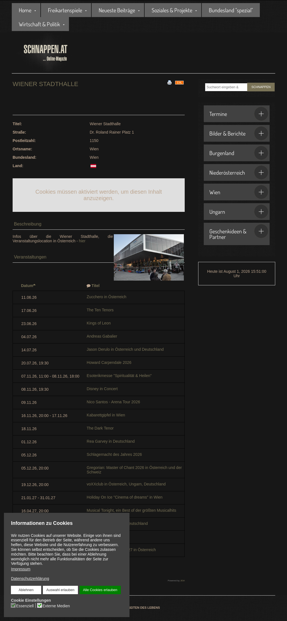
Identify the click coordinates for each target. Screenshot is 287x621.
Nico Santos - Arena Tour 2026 (113, 402)
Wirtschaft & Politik (39, 24)
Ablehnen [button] (26, 590)
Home (25, 10)
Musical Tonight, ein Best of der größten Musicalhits (131, 510)
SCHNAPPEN (260, 87)
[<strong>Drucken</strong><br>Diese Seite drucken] (169, 82)
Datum (28, 285)
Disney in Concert (102, 389)
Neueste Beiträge (117, 10)
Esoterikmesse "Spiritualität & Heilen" (119, 375)
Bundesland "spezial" (231, 10)
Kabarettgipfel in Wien (106, 415)
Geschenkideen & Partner (238, 232)
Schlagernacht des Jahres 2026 (114, 454)
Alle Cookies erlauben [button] (100, 590)
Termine (238, 114)
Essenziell (25, 606)
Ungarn (238, 212)
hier (82, 241)
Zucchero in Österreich (106, 297)
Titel (96, 285)
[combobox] (226, 87)
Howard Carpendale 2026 (109, 362)
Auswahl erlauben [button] (60, 590)
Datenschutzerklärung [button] (30, 578)
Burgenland (238, 153)
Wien (238, 192)
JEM (182, 580)
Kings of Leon (99, 323)
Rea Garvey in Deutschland (111, 441)
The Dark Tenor (100, 428)
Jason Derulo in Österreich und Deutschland (125, 349)
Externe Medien (56, 606)
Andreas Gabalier (102, 336)
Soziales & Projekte (172, 10)
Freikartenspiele (65, 10)
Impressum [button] (20, 569)
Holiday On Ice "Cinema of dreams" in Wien (125, 497)
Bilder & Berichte (238, 133)
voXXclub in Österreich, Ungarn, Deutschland (126, 484)
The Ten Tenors (100, 310)
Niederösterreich (238, 172)
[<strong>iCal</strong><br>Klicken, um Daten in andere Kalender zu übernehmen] (179, 82)
